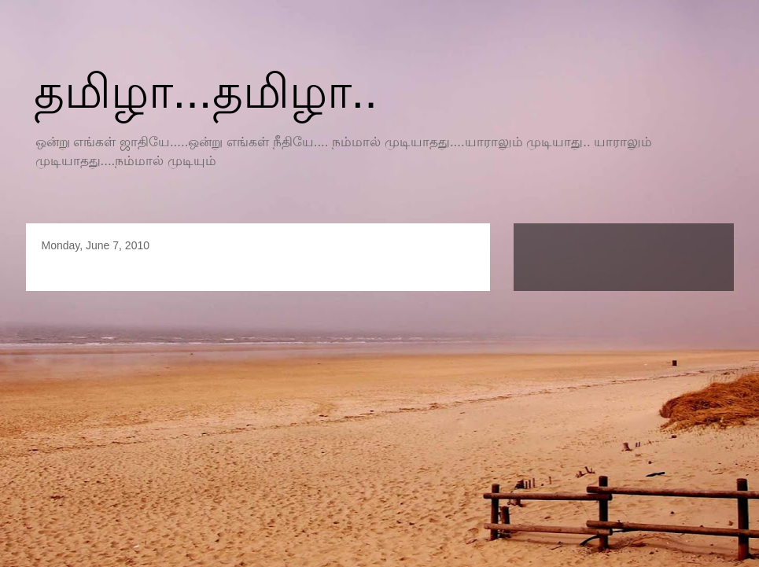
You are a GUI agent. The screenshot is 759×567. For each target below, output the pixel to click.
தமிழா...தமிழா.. (206, 91)
